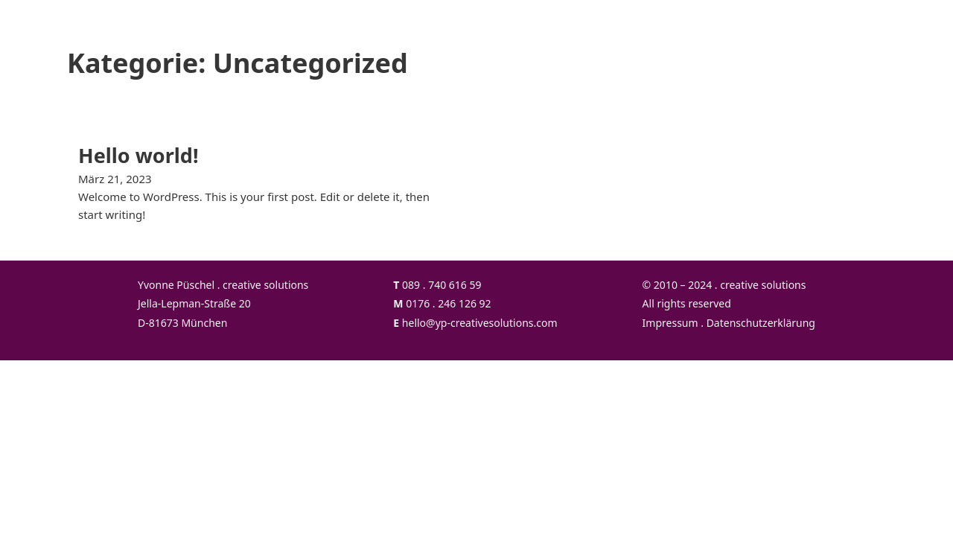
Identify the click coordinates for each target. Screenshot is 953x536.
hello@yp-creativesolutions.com (480, 323)
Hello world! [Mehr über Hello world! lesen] (138, 155)
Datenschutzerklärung (761, 323)
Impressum (670, 323)
